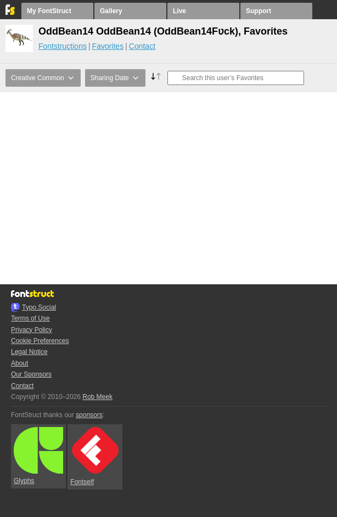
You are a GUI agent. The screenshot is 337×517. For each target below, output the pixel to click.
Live (179, 11)
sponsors (89, 415)
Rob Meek (97, 397)
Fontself (94, 456)
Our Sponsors (31, 374)
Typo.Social (39, 307)
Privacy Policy (31, 330)
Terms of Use (30, 318)
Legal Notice (29, 352)
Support (258, 11)
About (19, 363)
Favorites (108, 46)
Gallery (111, 11)
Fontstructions (62, 46)
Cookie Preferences (40, 341)
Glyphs (38, 456)
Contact (142, 46)
